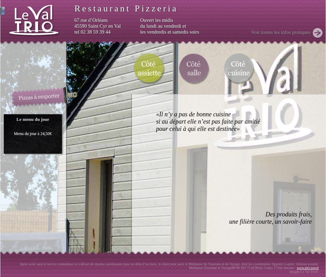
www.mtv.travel (308, 268)
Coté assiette (149, 68)
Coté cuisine (239, 68)
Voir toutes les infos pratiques (280, 32)
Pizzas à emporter (44, 97)
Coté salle (194, 68)
